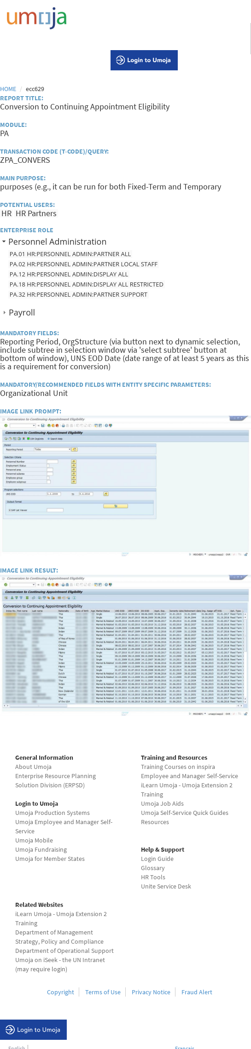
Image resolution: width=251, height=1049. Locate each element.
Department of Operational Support (64, 950)
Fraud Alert (196, 992)
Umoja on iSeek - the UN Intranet (60, 960)
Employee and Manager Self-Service (189, 776)
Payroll (22, 312)
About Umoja (33, 766)
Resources (155, 822)
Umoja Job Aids (162, 803)
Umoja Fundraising (41, 849)
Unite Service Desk (166, 886)
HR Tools (153, 877)
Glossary (153, 868)
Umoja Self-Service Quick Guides (184, 812)
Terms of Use (103, 992)
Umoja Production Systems (52, 812)
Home (8, 89)
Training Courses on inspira (178, 766)
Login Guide (157, 858)
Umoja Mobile (34, 840)
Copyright (60, 992)
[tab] (125, 241)
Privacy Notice (151, 992)
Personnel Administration (57, 241)
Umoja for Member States (50, 858)
